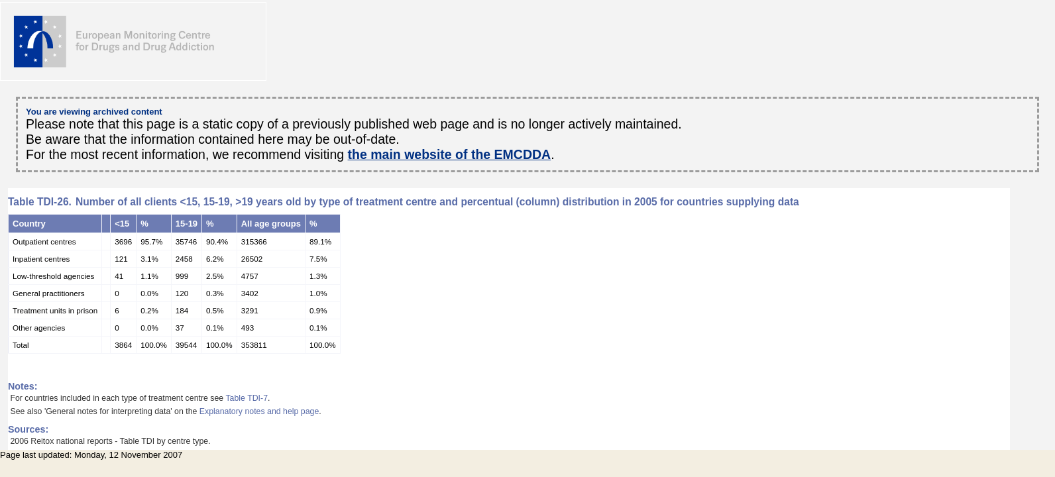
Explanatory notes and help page (259, 411)
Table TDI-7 (246, 398)
